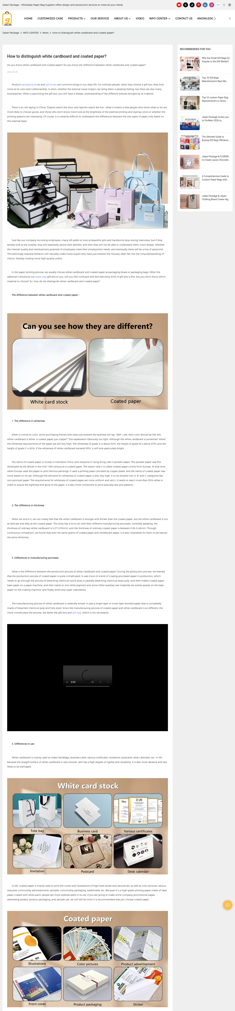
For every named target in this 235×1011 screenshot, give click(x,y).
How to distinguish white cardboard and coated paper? (83, 32)
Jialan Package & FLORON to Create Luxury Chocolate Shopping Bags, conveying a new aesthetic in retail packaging (215, 158)
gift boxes (51, 84)
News (45, 32)
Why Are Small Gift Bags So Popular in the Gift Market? (216, 60)
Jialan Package (10, 32)
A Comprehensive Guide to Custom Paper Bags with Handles (215, 178)
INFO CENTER (31, 32)
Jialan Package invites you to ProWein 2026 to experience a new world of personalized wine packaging (215, 119)
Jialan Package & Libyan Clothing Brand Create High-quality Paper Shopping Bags (216, 198)
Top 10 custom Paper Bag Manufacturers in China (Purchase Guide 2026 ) (215, 99)
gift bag (76, 612)
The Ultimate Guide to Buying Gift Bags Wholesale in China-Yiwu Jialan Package (216, 138)
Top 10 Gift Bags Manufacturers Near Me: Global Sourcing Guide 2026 (214, 79)
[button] (215, 18)
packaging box (29, 84)
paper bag (41, 276)
